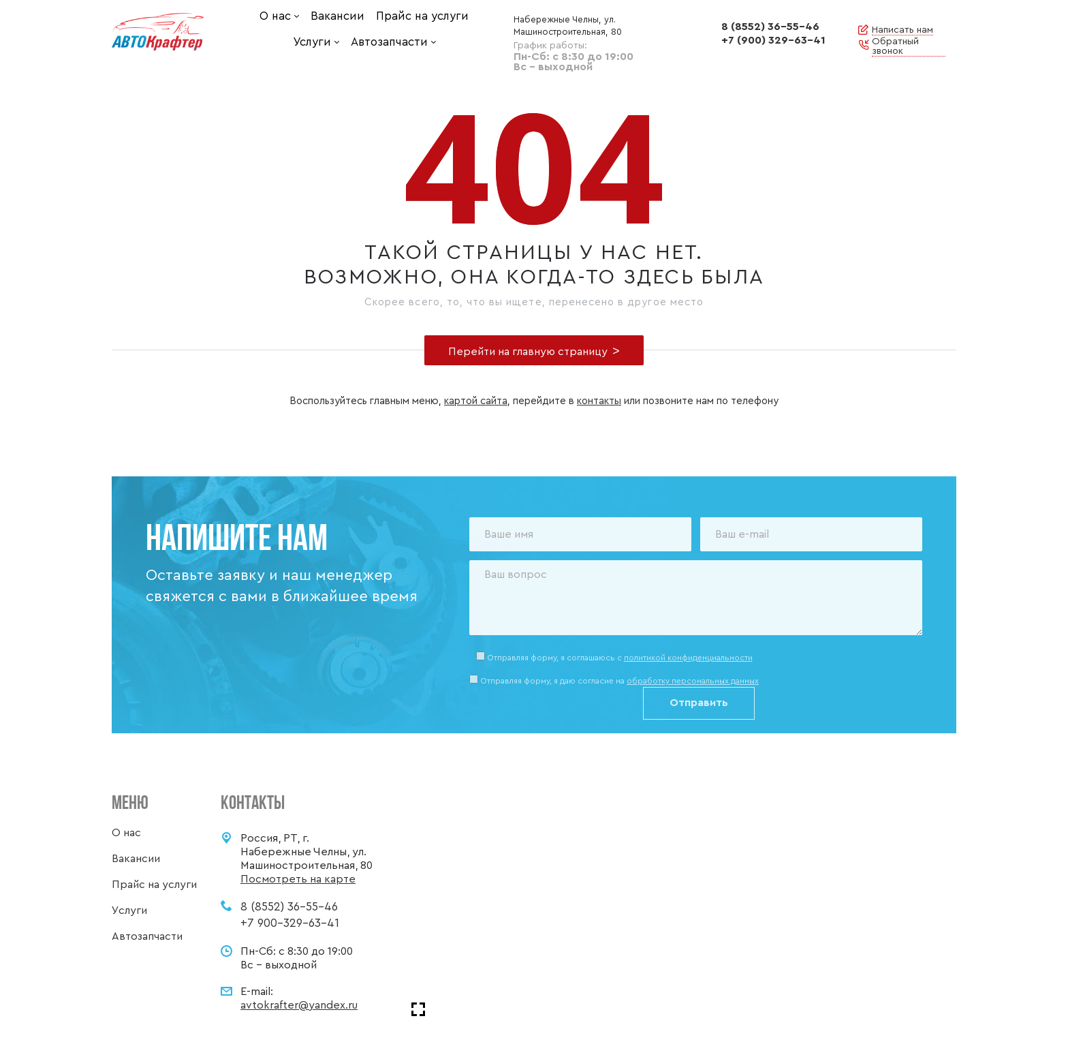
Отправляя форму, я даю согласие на (619, 681)
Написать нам (902, 30)
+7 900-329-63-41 (289, 923)
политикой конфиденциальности (688, 658)
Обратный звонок (895, 46)
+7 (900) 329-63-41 (773, 40)
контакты (599, 401)
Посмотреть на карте (298, 879)
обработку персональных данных (693, 681)
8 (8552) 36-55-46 (770, 26)
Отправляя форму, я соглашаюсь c (620, 658)
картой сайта (475, 401)
